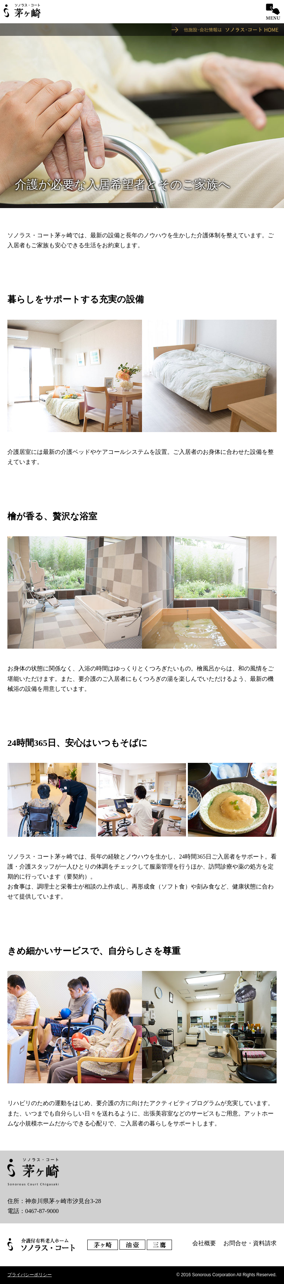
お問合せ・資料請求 (250, 1243)
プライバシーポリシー (29, 1274)
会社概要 (204, 1243)
